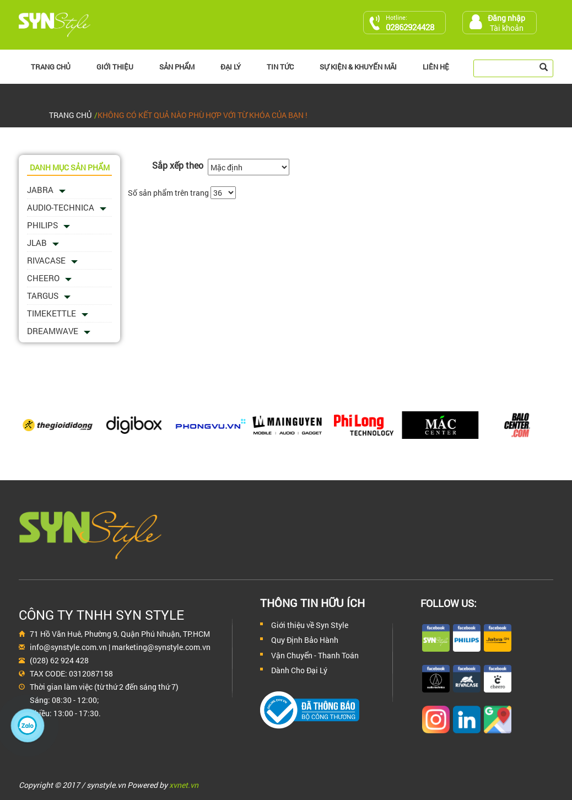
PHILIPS (42, 224)
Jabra (40, 189)
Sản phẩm (177, 67)
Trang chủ (51, 67)
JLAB (37, 242)
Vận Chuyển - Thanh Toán (315, 655)
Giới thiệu (114, 67)
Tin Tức (280, 67)
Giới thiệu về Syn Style (309, 625)
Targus (42, 295)
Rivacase (46, 260)
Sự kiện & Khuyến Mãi (358, 67)
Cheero (43, 277)
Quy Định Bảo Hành (304, 640)
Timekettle (51, 313)
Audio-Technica (60, 207)
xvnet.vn (183, 785)
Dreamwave (52, 330)
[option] (57, 425)
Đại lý (230, 67)
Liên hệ (436, 67)
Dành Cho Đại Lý (299, 670)
